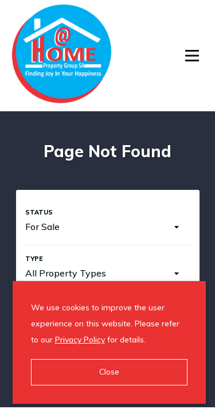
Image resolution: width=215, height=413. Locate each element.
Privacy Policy (80, 339)
